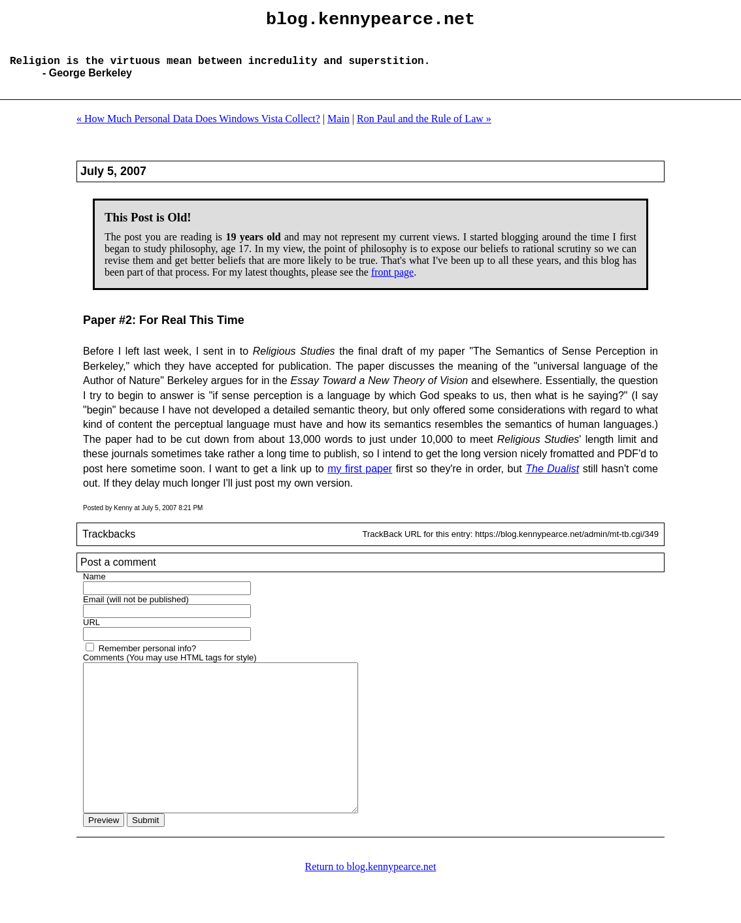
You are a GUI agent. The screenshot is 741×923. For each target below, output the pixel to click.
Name (94, 587)
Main (338, 129)
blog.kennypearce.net (370, 21)
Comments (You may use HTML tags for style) (170, 668)
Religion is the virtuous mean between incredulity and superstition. (220, 70)
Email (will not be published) (136, 610)
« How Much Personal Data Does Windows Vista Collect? (198, 129)
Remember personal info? (148, 659)
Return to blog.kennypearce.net (370, 906)
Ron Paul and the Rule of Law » (424, 129)
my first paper (359, 479)
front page (392, 282)
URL (91, 633)
